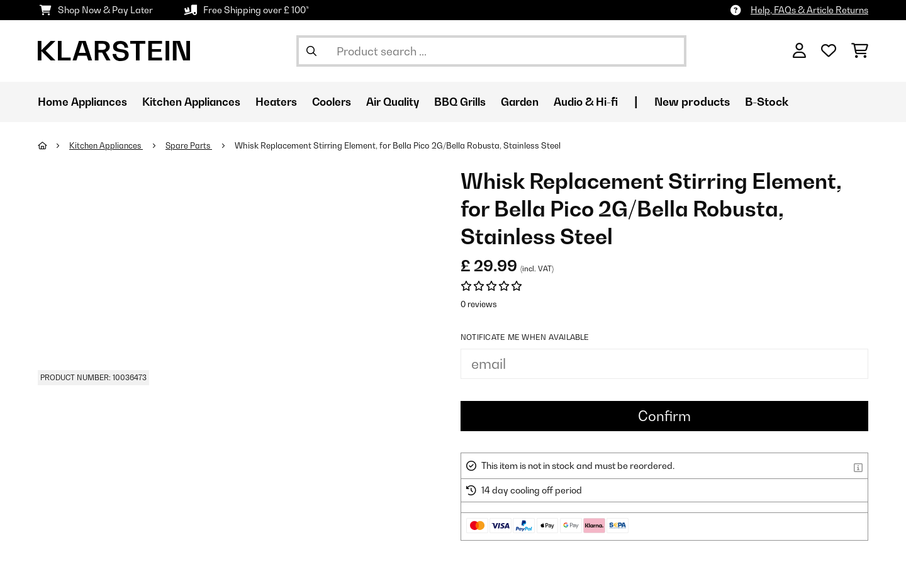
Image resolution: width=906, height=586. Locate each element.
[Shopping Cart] (859, 51)
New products (725, 101)
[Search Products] (491, 51)
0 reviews (479, 304)
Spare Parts (192, 145)
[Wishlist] (828, 51)
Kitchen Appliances (108, 145)
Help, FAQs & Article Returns (809, 9)
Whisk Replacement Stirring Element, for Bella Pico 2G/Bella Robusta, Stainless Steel (402, 145)
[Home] (54, 145)
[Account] (799, 51)
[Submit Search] (311, 51)
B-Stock (799, 101)
